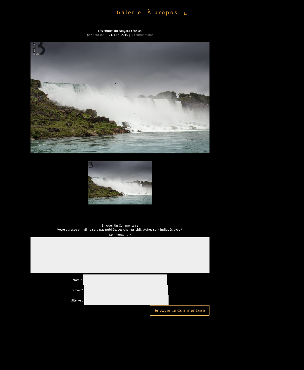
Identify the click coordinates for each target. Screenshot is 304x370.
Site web (77, 300)
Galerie (129, 13)
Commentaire (120, 235)
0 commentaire (142, 35)
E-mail (77, 290)
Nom (77, 280)
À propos (162, 13)
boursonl (99, 35)
